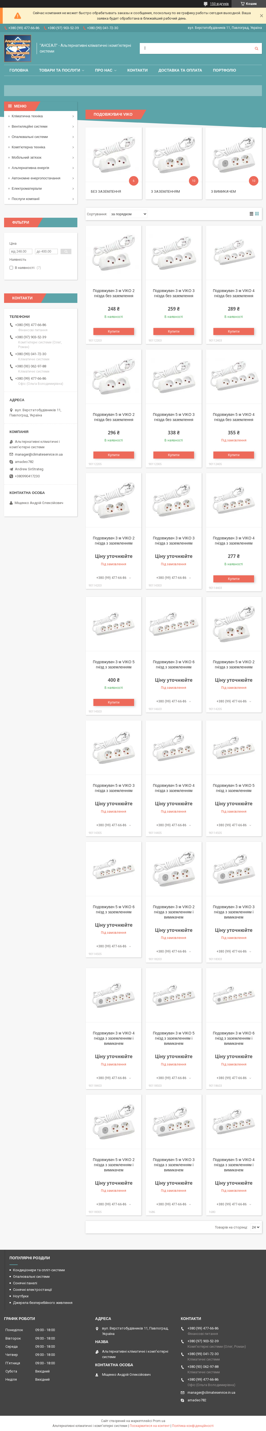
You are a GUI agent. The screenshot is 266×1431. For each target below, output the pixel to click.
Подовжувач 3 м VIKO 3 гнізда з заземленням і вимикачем (234, 912)
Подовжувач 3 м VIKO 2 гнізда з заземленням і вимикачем (174, 912)
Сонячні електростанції (32, 1290)
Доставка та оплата (180, 70)
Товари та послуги (59, 70)
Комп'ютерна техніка (28, 147)
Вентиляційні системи (29, 126)
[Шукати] (256, 48)
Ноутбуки (20, 1296)
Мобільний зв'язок (26, 157)
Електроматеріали (27, 188)
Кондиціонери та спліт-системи (39, 1270)
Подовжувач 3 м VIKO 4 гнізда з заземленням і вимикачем (114, 1038)
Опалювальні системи (30, 137)
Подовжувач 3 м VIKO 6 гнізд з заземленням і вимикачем (234, 1038)
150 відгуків (219, 4)
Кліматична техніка (27, 116)
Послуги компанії (26, 199)
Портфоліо (224, 70)
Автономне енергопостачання (36, 178)
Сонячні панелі (25, 1283)
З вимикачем (223, 191)
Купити (114, 331)
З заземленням (165, 191)
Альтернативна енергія (30, 168)
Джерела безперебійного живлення (42, 1303)
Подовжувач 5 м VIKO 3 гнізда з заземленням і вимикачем (174, 1164)
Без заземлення (106, 191)
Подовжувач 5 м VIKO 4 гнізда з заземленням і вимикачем (234, 1164)
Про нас (103, 70)
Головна (19, 70)
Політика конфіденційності (193, 1426)
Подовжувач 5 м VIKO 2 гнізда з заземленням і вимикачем (114, 1164)
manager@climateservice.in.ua (39, 454)
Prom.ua (159, 1421)
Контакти (137, 70)
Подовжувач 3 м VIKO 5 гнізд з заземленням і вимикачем (174, 1038)
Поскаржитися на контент (150, 1426)
